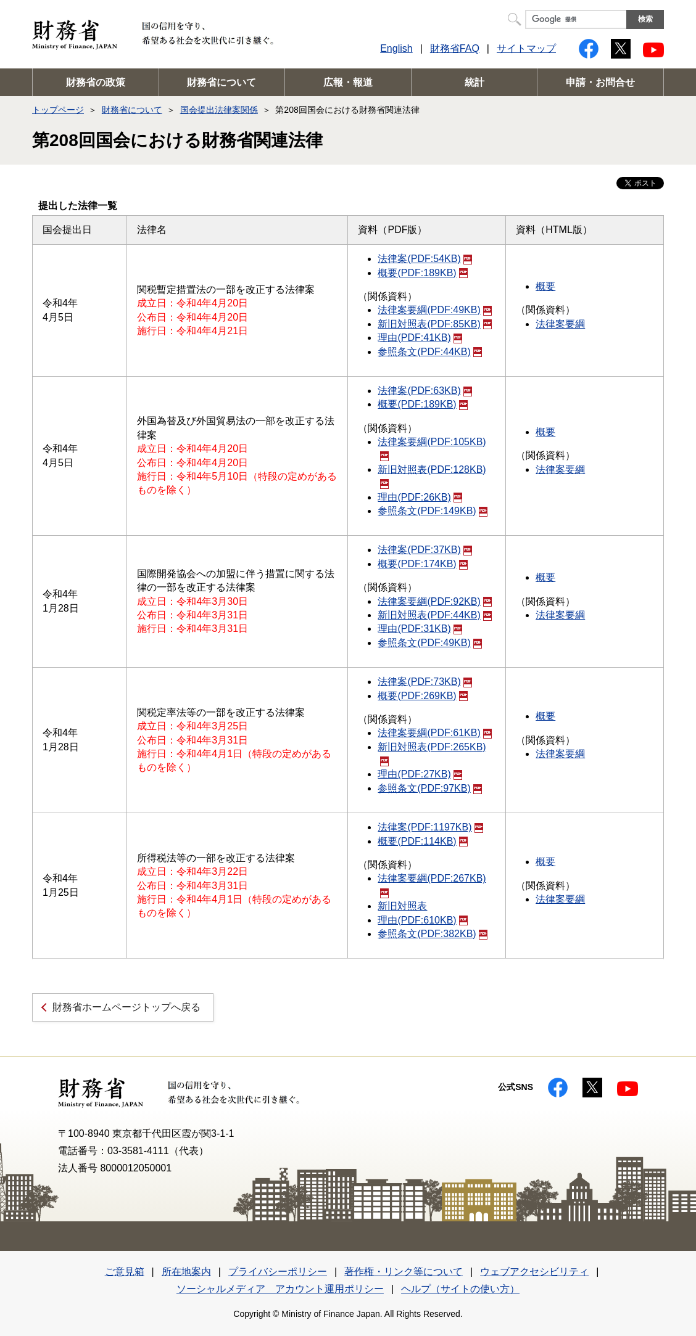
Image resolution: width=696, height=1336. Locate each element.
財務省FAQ (454, 48)
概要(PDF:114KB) (422, 841)
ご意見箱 (124, 1271)
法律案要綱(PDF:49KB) (434, 310)
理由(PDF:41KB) (420, 337)
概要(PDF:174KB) (422, 564)
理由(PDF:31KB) (420, 628)
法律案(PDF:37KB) (424, 549)
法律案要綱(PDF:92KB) (434, 601)
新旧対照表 (402, 906)
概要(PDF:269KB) (422, 696)
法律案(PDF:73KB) (424, 681)
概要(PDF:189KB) (422, 273)
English (396, 48)
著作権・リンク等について (403, 1271)
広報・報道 (348, 82)
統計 (474, 82)
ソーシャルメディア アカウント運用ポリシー (280, 1289)
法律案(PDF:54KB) (424, 258)
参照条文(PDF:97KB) (429, 788)
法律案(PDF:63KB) (424, 390)
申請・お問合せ (600, 82)
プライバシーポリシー (277, 1271)
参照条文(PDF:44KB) (429, 351)
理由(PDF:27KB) (420, 774)
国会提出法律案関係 (219, 110)
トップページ (58, 110)
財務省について (221, 82)
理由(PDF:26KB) (420, 497)
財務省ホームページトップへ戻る (126, 1007)
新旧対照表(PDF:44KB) (434, 615)
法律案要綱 (560, 324)
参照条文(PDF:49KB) (429, 642)
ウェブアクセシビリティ (534, 1271)
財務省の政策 (95, 82)
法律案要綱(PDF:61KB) (434, 732)
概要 (545, 286)
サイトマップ (526, 48)
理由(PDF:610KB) (422, 920)
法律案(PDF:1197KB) (430, 827)
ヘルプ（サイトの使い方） (460, 1289)
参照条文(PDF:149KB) (432, 511)
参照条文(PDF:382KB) (432, 933)
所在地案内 (186, 1271)
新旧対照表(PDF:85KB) (434, 324)
